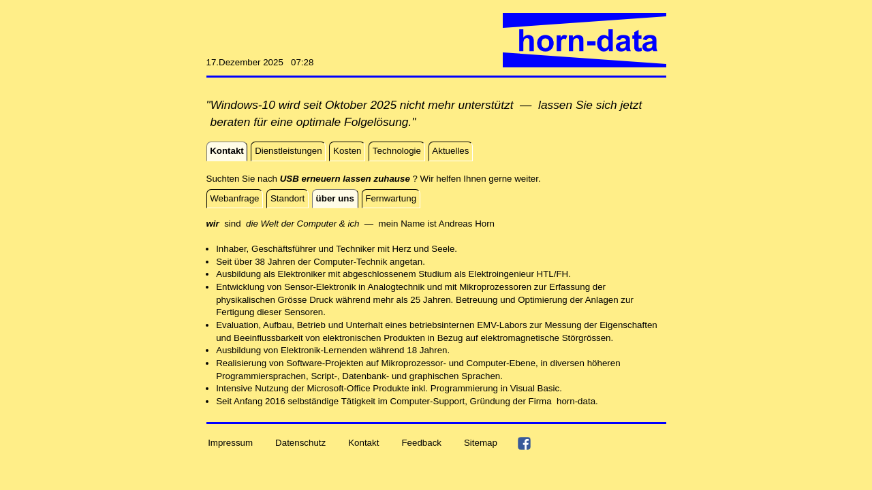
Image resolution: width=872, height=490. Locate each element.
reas (463, 223)
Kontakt (363, 443)
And (447, 223)
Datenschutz (300, 443)
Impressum (230, 443)
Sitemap (480, 443)
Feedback (421, 443)
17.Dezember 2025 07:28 (260, 62)
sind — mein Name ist (322, 223)
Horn (485, 223)
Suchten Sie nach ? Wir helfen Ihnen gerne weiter (372, 179)
